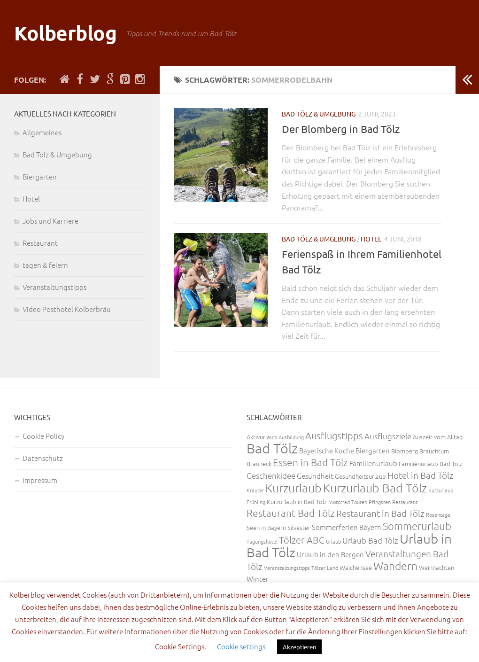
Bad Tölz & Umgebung (318, 113)
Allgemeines (42, 132)
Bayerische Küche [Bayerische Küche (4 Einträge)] (326, 450)
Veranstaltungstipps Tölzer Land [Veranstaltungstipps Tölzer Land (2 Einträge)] (301, 567)
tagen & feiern (45, 265)
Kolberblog (65, 32)
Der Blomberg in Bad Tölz (341, 129)
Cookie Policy (43, 436)
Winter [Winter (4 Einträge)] (258, 579)
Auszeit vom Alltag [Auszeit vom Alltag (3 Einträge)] (438, 436)
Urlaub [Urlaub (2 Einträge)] (333, 541)
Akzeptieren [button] (299, 647)
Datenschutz (43, 458)
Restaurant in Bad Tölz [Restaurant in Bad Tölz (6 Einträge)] (380, 513)
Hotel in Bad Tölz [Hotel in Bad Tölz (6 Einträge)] (420, 475)
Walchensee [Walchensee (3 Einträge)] (356, 567)
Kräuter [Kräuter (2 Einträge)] (255, 490)
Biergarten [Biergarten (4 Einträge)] (372, 450)
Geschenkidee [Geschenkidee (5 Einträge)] (271, 475)
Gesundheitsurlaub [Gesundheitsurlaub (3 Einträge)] (360, 476)
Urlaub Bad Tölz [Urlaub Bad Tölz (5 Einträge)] (370, 540)
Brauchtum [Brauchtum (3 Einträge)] (434, 450)
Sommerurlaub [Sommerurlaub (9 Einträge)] (417, 526)
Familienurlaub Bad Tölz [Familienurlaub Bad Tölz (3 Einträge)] (431, 463)
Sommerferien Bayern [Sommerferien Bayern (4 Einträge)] (346, 527)
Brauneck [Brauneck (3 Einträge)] (259, 463)
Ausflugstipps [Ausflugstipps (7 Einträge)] (334, 435)
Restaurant (40, 243)
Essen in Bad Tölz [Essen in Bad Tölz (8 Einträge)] (310, 462)
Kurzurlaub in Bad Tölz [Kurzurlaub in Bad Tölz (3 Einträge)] (297, 501)
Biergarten (40, 176)
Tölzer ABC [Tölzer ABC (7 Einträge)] (301, 539)
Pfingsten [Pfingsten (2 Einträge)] (380, 502)
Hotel (371, 238)
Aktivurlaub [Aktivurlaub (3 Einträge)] (262, 436)
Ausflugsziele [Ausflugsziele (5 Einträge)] (387, 436)
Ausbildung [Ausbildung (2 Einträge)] (291, 437)
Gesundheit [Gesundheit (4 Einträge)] (315, 476)
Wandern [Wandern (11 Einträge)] (395, 565)
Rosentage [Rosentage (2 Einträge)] (438, 514)
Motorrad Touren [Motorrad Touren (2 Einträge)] (347, 502)
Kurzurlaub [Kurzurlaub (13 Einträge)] (293, 488)
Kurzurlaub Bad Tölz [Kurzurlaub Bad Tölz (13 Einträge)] (375, 488)
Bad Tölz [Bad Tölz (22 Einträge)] (272, 448)
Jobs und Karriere (50, 221)
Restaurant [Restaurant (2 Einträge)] (404, 502)
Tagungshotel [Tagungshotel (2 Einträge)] (262, 541)
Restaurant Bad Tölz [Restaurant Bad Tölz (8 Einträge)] (291, 513)
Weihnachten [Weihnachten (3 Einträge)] (436, 567)
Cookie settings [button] (241, 646)
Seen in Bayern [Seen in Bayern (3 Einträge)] (266, 527)
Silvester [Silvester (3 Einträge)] (298, 527)
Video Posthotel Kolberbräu (67, 309)
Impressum (40, 480)
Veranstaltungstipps (54, 287)
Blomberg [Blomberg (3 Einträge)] (404, 450)
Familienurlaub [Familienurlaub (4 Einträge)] (373, 463)
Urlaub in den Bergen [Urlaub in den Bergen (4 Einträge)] (330, 554)
